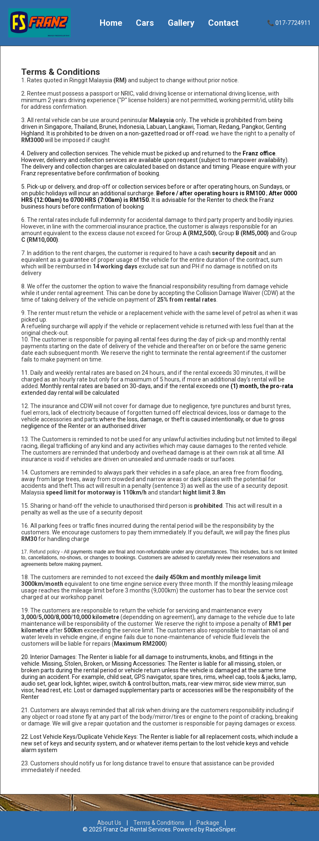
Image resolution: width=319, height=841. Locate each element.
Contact (223, 23)
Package (207, 822)
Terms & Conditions (158, 822)
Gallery (181, 23)
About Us (109, 822)
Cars (145, 23)
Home (111, 23)
